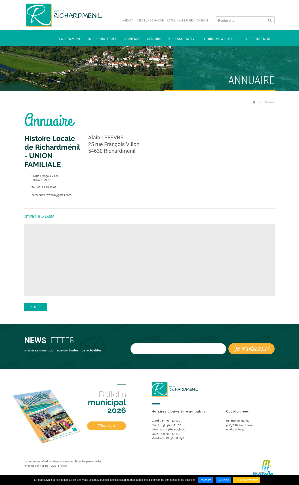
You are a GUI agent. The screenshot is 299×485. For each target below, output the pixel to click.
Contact (202, 20)
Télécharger (106, 426)
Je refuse (223, 480)
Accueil (253, 102)
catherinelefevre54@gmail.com (47, 195)
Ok (270, 20)
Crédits (46, 461)
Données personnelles (88, 461)
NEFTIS (44, 465)
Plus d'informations (247, 480)
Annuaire (186, 20)
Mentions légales (63, 461)
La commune (32, 461)
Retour (36, 307)
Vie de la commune (150, 20)
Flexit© (62, 465)
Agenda (127, 20)
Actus (171, 20)
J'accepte (205, 480)
